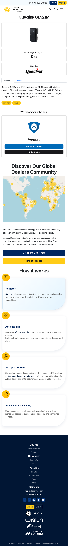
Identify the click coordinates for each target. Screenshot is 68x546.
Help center (34, 460)
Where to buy (34, 475)
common (6, 103)
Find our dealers (34, 261)
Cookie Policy (29, 543)
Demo (44, 3)
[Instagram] (38, 499)
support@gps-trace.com (34, 491)
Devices (34, 452)
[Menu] (62, 9)
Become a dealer (34, 146)
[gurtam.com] (34, 519)
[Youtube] (43, 499)
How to (34, 472)
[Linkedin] (34, 499)
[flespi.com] (34, 526)
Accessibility (37, 543)
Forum (34, 463)
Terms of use (12, 543)
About (37, 3)
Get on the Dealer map (34, 252)
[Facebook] (24, 499)
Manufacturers (34, 449)
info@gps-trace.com (34, 494)
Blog (30, 3)
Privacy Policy (20, 543)
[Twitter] (29, 499)
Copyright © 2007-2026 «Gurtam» (50, 543)
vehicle (16, 103)
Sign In (53, 3)
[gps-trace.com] (13, 9)
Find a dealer (34, 152)
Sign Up (62, 3)
